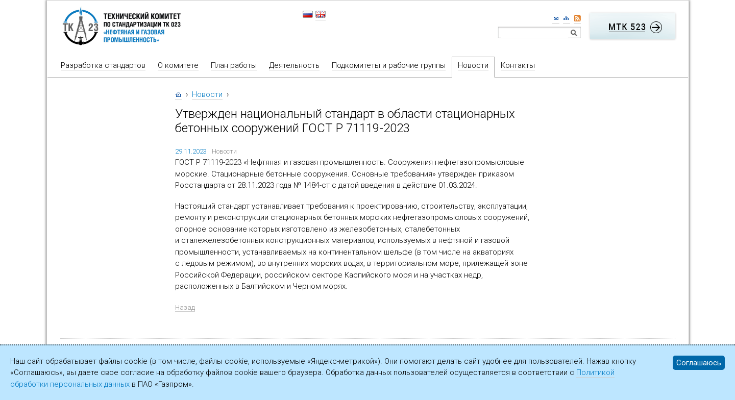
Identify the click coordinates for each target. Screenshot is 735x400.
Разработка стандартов (103, 65)
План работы (234, 65)
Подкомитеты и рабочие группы (389, 65)
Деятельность (294, 65)
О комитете (178, 65)
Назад (185, 307)
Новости (473, 65)
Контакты (518, 65)
